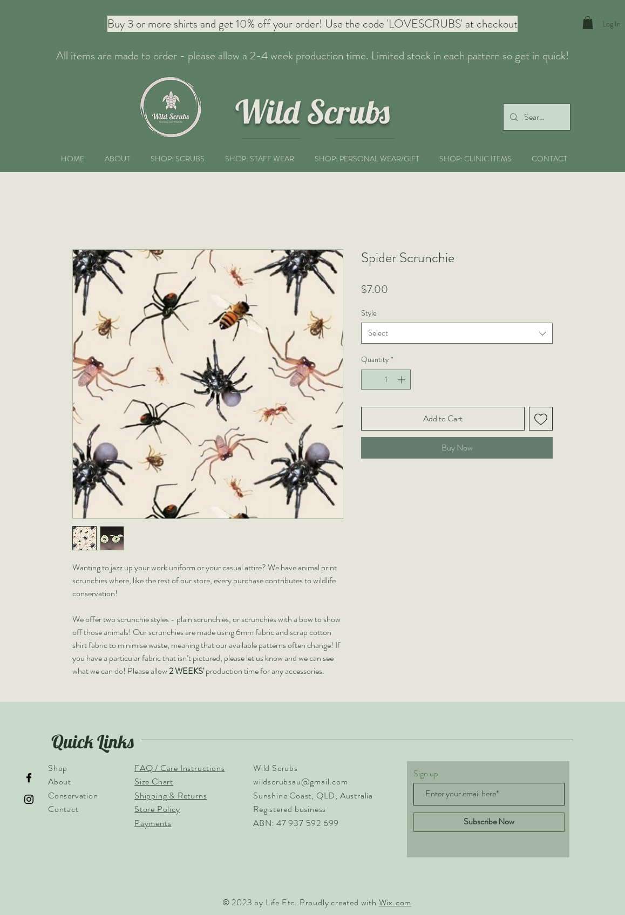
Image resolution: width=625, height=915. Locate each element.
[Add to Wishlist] (541, 419)
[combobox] (457, 333)
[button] (587, 22)
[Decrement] (369, 379)
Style (369, 313)
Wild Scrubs (312, 111)
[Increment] (402, 379)
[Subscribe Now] (489, 822)
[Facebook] (29, 777)
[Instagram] (29, 799)
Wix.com (395, 902)
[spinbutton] (386, 379)
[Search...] (535, 117)
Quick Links (92, 741)
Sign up (425, 773)
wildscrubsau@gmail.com (300, 781)
